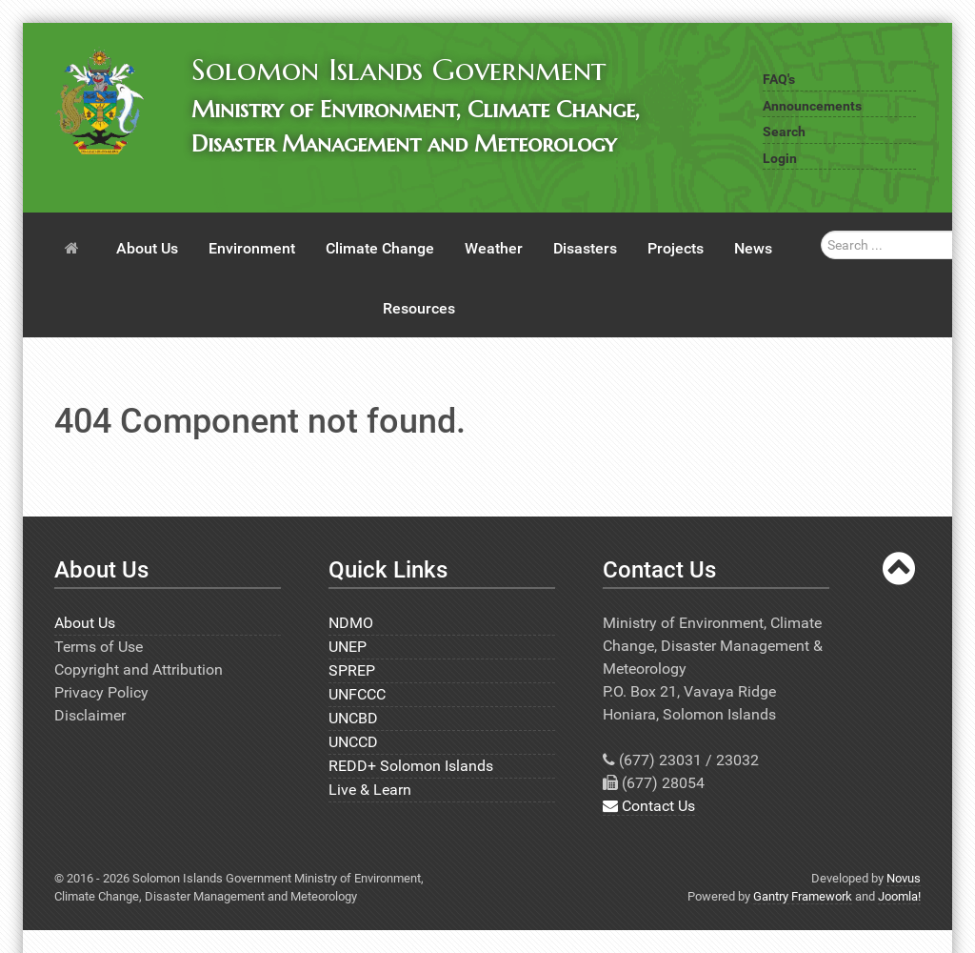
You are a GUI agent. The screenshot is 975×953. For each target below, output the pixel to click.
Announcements (812, 106)
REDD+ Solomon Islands (410, 766)
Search (784, 132)
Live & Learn (369, 790)
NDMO (350, 623)
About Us (84, 623)
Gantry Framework (802, 896)
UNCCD (353, 742)
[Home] (75, 246)
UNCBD (353, 718)
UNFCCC (357, 694)
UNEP (347, 647)
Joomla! (899, 896)
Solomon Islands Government (398, 70)
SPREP (351, 670)
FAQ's (779, 79)
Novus (903, 878)
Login (780, 159)
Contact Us (649, 806)
